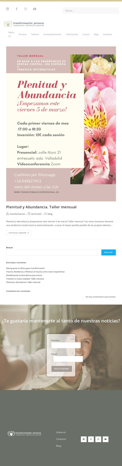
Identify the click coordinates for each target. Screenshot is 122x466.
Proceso (23, 34)
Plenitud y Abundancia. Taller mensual (41, 206)
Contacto (107, 34)
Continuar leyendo (20, 232)
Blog (96, 34)
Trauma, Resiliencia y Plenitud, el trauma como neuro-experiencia (35, 271)
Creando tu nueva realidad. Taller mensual (25, 278)
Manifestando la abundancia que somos (24, 275)
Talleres (35, 34)
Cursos (86, 34)
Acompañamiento (52, 34)
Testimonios (72, 34)
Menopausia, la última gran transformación (25, 268)
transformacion (17, 214)
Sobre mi (11, 34)
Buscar (9, 247)
